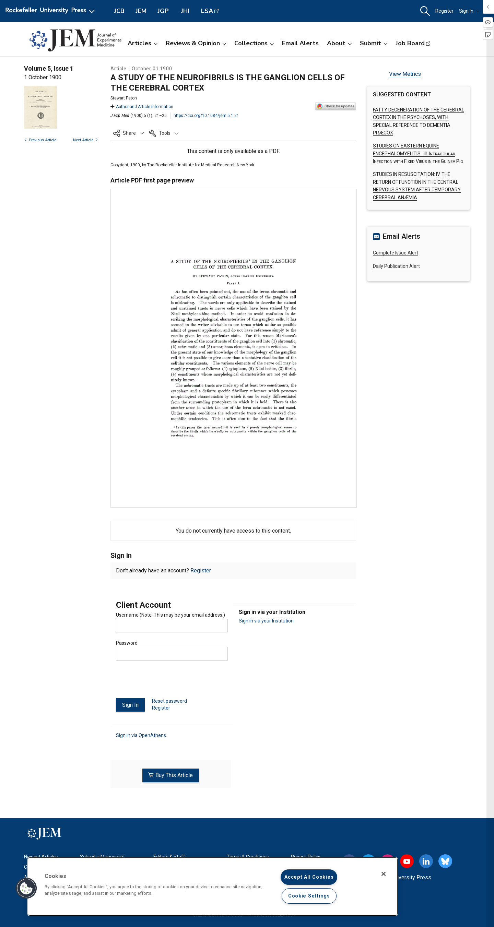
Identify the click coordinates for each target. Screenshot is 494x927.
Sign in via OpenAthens (141, 735)
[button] (425, 11)
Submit (373, 43)
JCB (119, 11)
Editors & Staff (169, 855)
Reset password (169, 701)
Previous (40, 140)
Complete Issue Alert (395, 252)
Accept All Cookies (308, 877)
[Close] (383, 873)
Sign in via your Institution (266, 620)
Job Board (410, 43)
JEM (141, 11)
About (339, 43)
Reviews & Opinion (196, 43)
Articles (142, 43)
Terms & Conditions (248, 855)
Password (127, 643)
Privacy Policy (305, 855)
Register (444, 11)
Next (85, 140)
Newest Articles (41, 855)
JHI (185, 11)
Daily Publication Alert (396, 266)
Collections (254, 43)
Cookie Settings (309, 896)
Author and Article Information (141, 106)
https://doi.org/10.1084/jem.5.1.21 (206, 115)
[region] (212, 886)
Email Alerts (300, 43)
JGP (163, 11)
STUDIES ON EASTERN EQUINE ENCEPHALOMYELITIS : (418, 153)
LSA (207, 11)
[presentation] (168, 682)
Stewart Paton (123, 98)
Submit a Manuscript (102, 855)
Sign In (469, 11)
